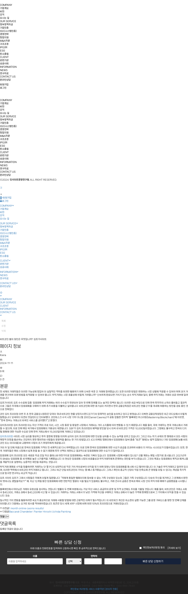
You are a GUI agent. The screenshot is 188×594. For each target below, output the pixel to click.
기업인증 (4, 27)
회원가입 (4, 84)
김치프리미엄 (6, 436)
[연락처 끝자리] (113, 561)
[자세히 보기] (174, 548)
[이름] (35, 561)
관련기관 (4, 60)
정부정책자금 (6, 24)
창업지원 (4, 37)
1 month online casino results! (26, 508)
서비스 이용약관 (96, 589)
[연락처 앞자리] (73, 561)
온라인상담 (5, 79)
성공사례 (4, 63)
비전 (2, 11)
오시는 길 (4, 18)
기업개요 (4, 8)
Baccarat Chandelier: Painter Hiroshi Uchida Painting (40, 511)
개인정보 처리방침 (79, 589)
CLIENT (4, 57)
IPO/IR (3, 47)
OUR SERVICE (8, 21)
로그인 (3, 87)
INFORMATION (8, 66)
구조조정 (4, 44)
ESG (2, 50)
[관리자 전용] (111, 589)
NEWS (4, 70)
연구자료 (4, 73)
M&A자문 (5, 40)
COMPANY (6, 5)
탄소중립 (4, 54)
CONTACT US (8, 76)
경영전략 (4, 34)
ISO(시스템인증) (8, 31)
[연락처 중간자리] (93, 561)
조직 (2, 14)
